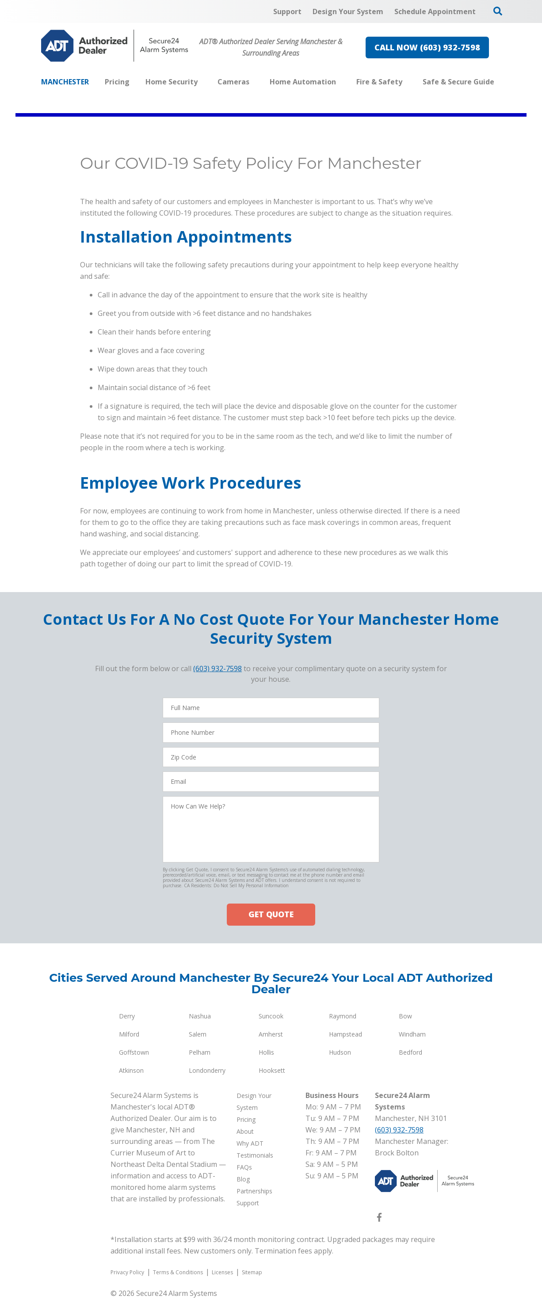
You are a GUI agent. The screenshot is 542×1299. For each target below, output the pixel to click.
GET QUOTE (271, 914)
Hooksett (272, 1070)
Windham (412, 1034)
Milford (129, 1034)
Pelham (199, 1052)
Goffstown (134, 1052)
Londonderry (207, 1070)
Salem (197, 1034)
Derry (127, 1016)
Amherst (271, 1034)
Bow (405, 1016)
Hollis (266, 1052)
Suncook (271, 1016)
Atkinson (131, 1070)
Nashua (200, 1016)
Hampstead (345, 1034)
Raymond (342, 1016)
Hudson (340, 1052)
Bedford (410, 1052)
